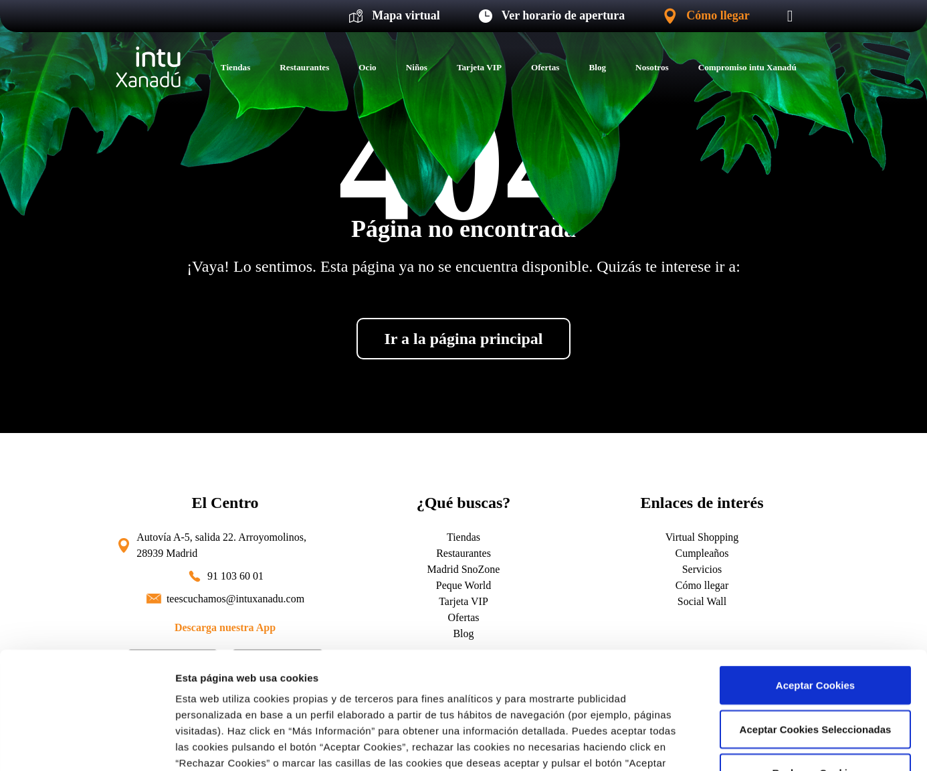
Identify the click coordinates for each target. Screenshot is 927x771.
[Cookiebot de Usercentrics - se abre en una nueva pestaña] (86, 745)
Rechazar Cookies (815, 663)
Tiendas (235, 67)
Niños (416, 67)
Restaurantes (304, 67)
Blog (597, 67)
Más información (215, 744)
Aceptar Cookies (815, 575)
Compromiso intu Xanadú (747, 67)
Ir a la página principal (464, 338)
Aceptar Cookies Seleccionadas (816, 619)
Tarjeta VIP (479, 67)
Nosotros (652, 67)
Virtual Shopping (702, 537)
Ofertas (545, 67)
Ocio (367, 67)
